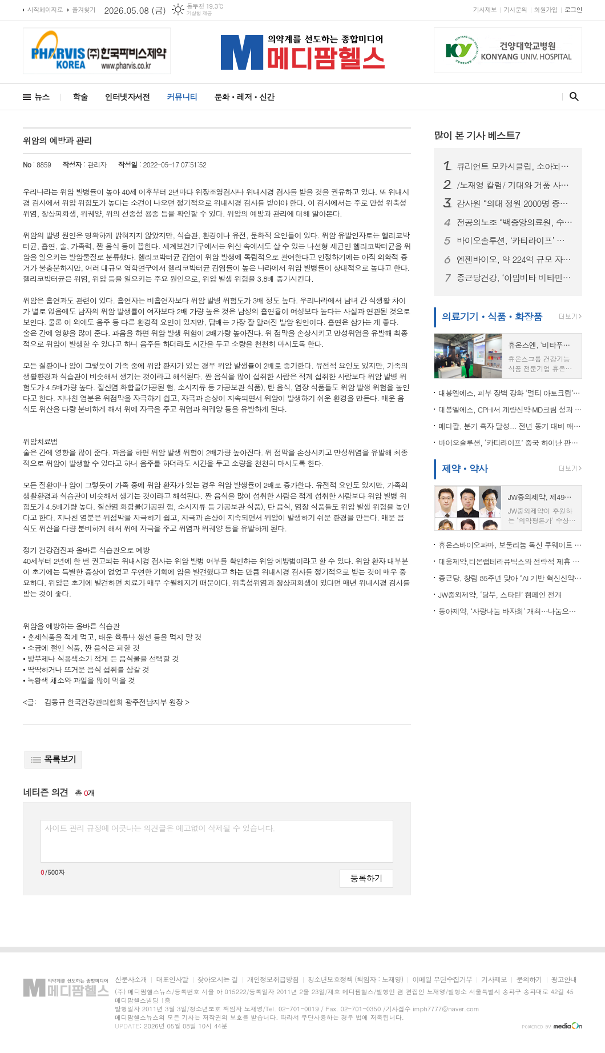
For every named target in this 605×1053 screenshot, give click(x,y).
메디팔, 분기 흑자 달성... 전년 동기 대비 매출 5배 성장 (510, 426)
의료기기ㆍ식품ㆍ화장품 (492, 316)
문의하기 (529, 979)
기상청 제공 (199, 13)
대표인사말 (172, 979)
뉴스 (41, 96)
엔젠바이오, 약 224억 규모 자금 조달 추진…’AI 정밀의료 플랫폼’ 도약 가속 (515, 259)
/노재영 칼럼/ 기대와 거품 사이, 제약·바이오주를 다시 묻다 (515, 185)
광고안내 (564, 979)
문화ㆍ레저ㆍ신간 (244, 96)
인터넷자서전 (127, 96)
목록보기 (53, 759)
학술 (79, 96)
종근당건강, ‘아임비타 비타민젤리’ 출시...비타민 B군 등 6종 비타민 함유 (515, 277)
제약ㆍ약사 (464, 468)
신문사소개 (131, 979)
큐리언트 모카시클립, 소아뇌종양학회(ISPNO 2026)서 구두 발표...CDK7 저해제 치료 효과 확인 (515, 166)
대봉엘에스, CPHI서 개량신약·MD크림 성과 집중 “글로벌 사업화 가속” (510, 409)
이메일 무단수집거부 (442, 979)
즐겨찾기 (83, 9)
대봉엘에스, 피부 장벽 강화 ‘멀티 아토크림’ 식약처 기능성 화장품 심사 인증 (510, 392)
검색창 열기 (571, 96)
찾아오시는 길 (217, 979)
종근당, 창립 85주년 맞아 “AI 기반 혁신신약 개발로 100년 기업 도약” (510, 577)
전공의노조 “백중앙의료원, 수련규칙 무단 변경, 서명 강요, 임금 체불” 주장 (515, 222)
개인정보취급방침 (273, 979)
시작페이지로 (45, 9)
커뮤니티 (182, 96)
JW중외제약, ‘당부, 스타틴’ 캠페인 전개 (500, 594)
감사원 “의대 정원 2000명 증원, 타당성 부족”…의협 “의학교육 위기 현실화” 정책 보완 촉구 (515, 203)
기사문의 (515, 9)
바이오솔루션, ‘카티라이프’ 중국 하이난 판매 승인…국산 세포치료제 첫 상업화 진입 (515, 240)
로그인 (573, 9)
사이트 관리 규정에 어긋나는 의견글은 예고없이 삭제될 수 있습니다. (160, 828)
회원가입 (546, 9)
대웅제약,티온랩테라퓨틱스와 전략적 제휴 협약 (510, 561)
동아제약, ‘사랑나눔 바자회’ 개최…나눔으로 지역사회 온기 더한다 (510, 611)
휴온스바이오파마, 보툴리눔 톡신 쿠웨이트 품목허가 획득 (510, 544)
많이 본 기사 (477, 135)
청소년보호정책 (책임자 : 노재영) (355, 979)
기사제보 (485, 9)
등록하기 (366, 878)
